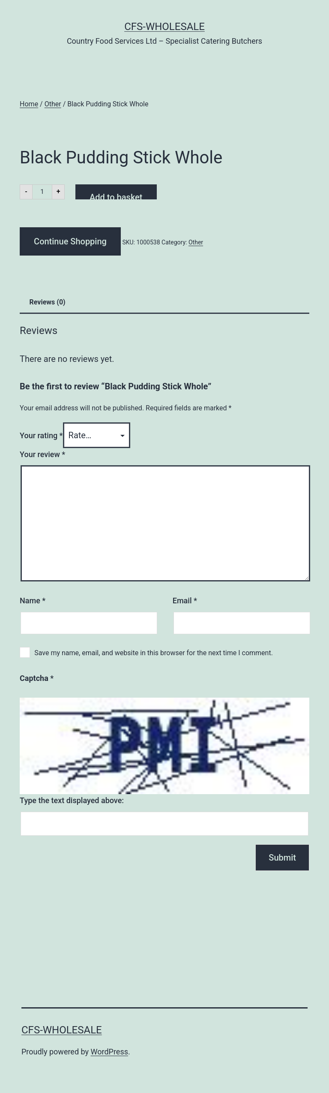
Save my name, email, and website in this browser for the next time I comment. (153, 653)
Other (53, 104)
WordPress (109, 1051)
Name (32, 600)
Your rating (41, 435)
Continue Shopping (70, 241)
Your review (42, 454)
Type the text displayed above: (72, 800)
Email (185, 600)
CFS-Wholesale (164, 27)
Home (29, 104)
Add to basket (116, 195)
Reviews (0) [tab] (48, 302)
